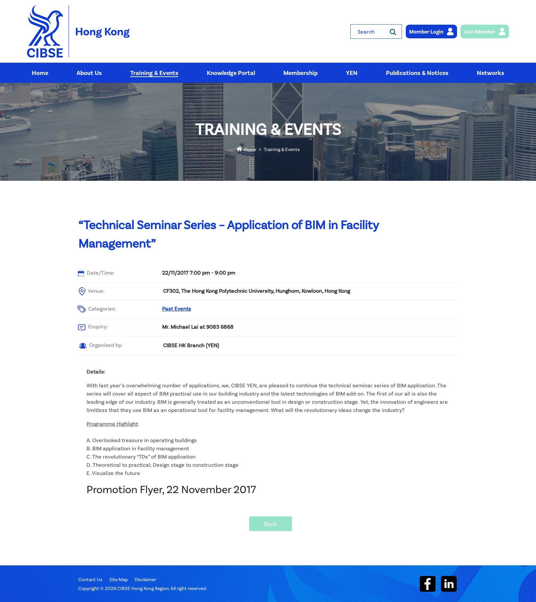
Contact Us (90, 579)
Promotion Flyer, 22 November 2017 (171, 489)
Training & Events (282, 149)
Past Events (176, 308)
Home (246, 149)
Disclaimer (145, 579)
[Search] (393, 31)
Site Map (118, 579)
